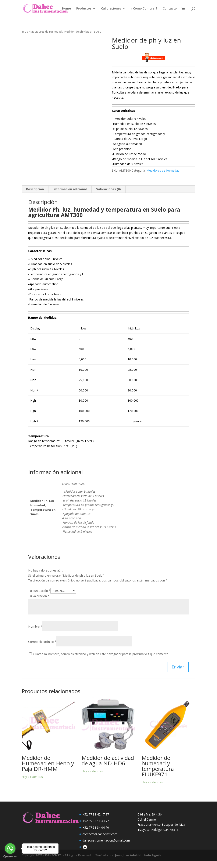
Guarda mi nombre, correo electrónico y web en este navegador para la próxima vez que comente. (101, 654)
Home (66, 8)
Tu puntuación (39, 591)
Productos (83, 8)
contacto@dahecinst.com (99, 834)
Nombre (35, 626)
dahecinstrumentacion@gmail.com (106, 840)
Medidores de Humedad (46, 31)
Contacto (170, 8)
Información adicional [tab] (70, 189)
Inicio (25, 31)
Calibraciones (111, 8)
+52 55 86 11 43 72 (95, 821)
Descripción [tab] (35, 189)
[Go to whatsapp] (10, 848)
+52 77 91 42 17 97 (95, 814)
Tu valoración (38, 596)
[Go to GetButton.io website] (10, 856)
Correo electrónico (42, 642)
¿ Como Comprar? (144, 8)
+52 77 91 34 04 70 (95, 827)
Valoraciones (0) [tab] (108, 189)
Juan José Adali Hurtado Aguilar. (139, 855)
